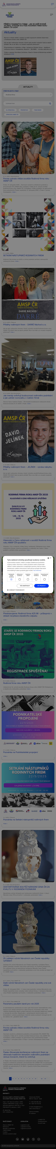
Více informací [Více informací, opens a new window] (37, 570)
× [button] (50, 558)
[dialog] (28, 574)
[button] (16, 590)
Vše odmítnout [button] (25, 585)
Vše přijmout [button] (41, 585)
